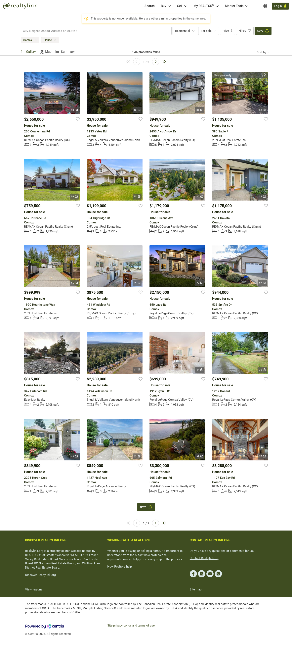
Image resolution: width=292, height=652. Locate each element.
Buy (163, 6)
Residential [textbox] (182, 31)
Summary (68, 52)
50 (74, 110)
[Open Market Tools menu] (246, 6)
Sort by (261, 52)
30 (262, 369)
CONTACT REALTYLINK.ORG (210, 540)
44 (199, 369)
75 (137, 196)
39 (137, 283)
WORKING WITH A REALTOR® (128, 540)
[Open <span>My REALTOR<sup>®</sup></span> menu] (217, 6)
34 (199, 110)
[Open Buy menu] (169, 6)
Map (48, 52)
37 (262, 456)
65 (74, 283)
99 (199, 456)
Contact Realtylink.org (204, 558)
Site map (195, 589)
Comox (27, 40)
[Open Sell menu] (185, 6)
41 (137, 369)
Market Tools (234, 6)
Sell (180, 6)
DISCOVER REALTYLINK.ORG (45, 540)
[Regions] (265, 6)
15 (74, 369)
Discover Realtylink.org (40, 575)
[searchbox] (93, 31)
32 (262, 283)
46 (137, 110)
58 (262, 110)
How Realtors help (119, 566)
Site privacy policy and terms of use (131, 625)
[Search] (149, 6)
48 (74, 456)
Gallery (31, 52)
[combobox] (96, 31)
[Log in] (280, 6)
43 (137, 456)
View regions (33, 589)
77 (199, 283)
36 (74, 196)
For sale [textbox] (206, 31)
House (48, 40)
